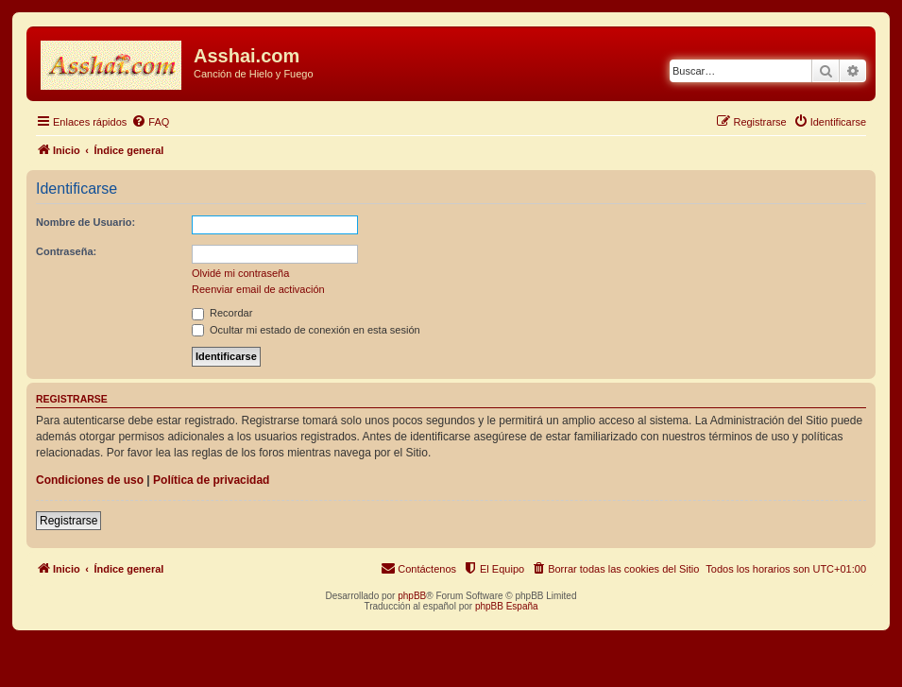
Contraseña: (66, 251)
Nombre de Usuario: (85, 222)
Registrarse (68, 520)
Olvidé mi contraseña (240, 273)
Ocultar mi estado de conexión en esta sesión (306, 329)
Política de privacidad (211, 480)
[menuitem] (150, 122)
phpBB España (506, 606)
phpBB (412, 596)
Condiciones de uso (90, 480)
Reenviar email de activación (258, 289)
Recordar (222, 312)
